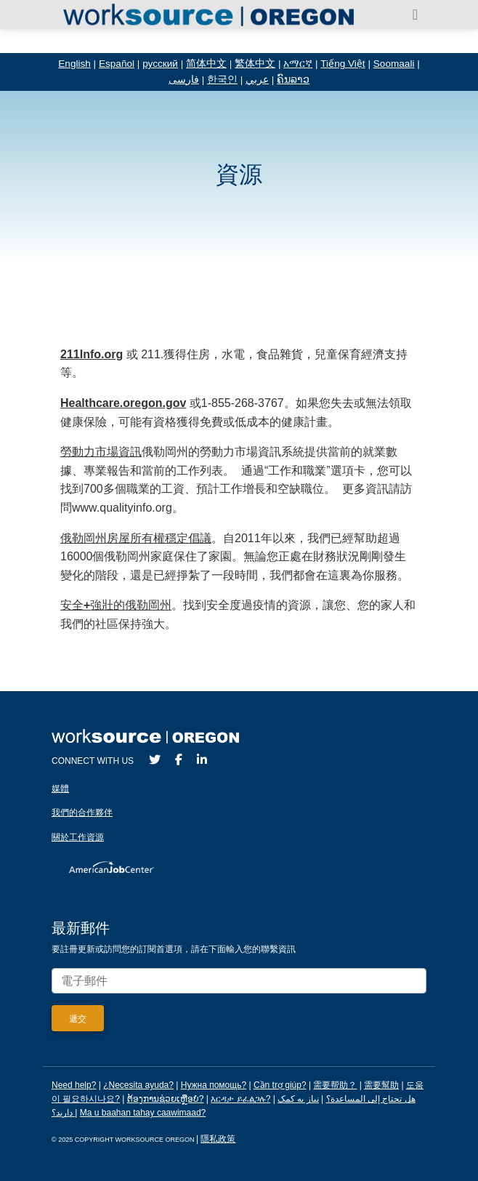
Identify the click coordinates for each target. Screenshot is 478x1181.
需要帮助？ (335, 1085)
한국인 (222, 79)
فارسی (184, 79)
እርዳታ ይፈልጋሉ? (240, 1099)
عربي (257, 79)
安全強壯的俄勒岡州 (115, 605)
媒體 (60, 788)
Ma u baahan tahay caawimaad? (143, 1113)
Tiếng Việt (342, 63)
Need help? (74, 1085)
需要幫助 (381, 1085)
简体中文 (206, 63)
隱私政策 (217, 1139)
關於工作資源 (78, 837)
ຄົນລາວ (293, 79)
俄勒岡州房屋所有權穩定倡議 (135, 538)
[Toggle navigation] (415, 14)
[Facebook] (178, 760)
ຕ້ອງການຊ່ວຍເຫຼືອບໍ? (165, 1099)
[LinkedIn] (202, 760)
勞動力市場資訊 (101, 452)
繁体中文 (255, 63)
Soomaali (394, 63)
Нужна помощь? (213, 1085)
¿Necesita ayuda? (138, 1085)
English (74, 63)
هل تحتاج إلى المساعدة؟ (371, 1099)
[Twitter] (155, 760)
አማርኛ (297, 63)
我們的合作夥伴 (82, 812)
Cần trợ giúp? (280, 1085)
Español (116, 63)
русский (160, 63)
